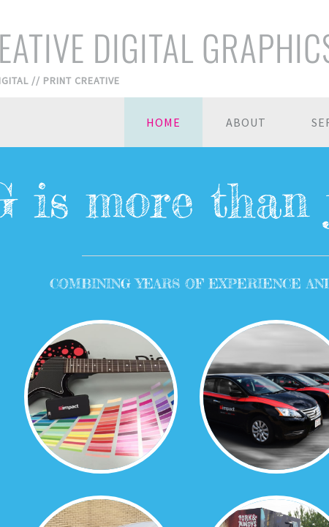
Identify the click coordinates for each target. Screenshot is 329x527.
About (246, 122)
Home (163, 122)
